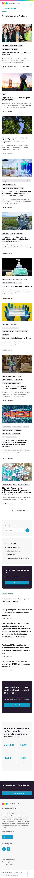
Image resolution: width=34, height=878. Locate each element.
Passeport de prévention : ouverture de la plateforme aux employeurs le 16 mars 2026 (17, 612)
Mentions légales (6, 862)
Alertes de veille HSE (13, 551)
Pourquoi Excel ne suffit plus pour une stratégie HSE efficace (16, 600)
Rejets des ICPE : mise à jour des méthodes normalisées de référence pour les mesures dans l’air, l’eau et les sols (16, 649)
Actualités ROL (12, 544)
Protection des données (8, 859)
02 (12, 510)
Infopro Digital (18, 872)
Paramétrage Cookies (8, 864)
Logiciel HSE (11, 554)
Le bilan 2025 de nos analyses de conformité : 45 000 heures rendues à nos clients (16, 664)
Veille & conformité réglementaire (18, 558)
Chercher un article (12, 526)
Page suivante (21, 510)
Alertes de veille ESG (13, 547)
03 (15, 510)
